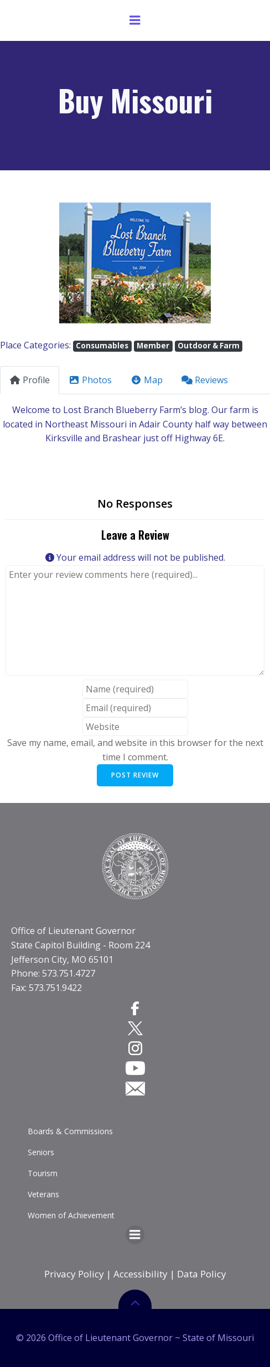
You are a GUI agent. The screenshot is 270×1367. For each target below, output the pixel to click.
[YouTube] (135, 1068)
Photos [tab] (90, 380)
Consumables (102, 346)
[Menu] (135, 20)
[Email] (135, 1088)
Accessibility (140, 1273)
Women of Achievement (71, 1215)
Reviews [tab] (204, 380)
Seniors (41, 1152)
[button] (20, 263)
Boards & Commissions (70, 1131)
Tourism (43, 1173)
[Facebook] (135, 1007)
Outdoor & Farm (209, 346)
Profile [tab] (29, 380)
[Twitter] (135, 1028)
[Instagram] (135, 1048)
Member (153, 346)
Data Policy (201, 1273)
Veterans (43, 1194)
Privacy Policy (74, 1273)
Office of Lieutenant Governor (73, 931)
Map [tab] (147, 380)
